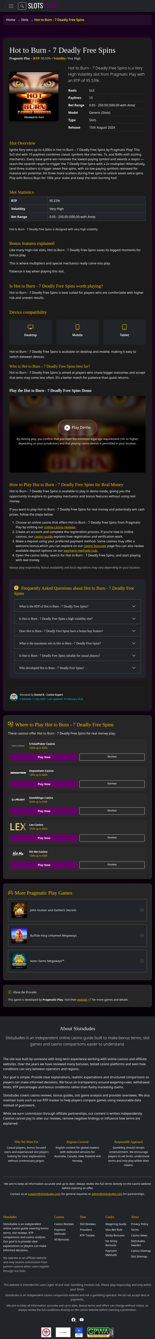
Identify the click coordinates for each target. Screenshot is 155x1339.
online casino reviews (59, 527)
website (84, 999)
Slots (24, 20)
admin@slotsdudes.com (107, 1194)
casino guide (43, 536)
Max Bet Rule (113, 1230)
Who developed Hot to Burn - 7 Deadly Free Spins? (51, 668)
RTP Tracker (87, 1235)
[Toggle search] (22, 6)
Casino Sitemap (141, 1251)
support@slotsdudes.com (44, 1194)
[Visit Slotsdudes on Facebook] (73, 1319)
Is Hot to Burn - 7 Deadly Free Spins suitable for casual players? (59, 655)
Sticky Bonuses (115, 1235)
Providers (86, 1230)
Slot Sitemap (139, 1256)
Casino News (139, 1235)
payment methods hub (80, 550)
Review (112, 756)
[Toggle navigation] (10, 6)
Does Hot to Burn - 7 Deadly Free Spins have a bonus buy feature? (61, 631)
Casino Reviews (64, 1224)
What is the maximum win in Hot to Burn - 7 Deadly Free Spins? (60, 643)
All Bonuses (61, 1239)
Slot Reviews (88, 1224)
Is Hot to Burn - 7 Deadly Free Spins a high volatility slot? (56, 618)
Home (10, 20)
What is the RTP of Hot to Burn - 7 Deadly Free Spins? (53, 606)
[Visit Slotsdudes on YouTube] (82, 1319)
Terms (135, 1230)
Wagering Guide (115, 1224)
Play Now (44, 757)
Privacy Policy (139, 1224)
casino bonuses (95, 546)
